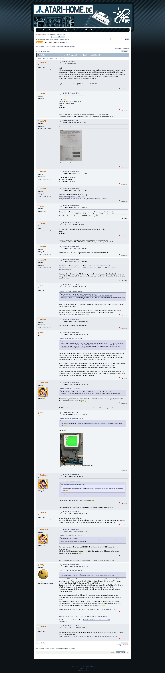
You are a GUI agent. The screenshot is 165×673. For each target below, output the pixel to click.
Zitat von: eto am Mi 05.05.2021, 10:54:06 (70, 388)
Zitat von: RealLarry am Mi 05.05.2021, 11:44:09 (71, 418)
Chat (50, 30)
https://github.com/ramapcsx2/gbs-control (108, 399)
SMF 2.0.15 (75, 666)
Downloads (57, 30)
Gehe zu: (113, 652)
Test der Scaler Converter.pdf (68, 84)
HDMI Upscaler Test (68, 62)
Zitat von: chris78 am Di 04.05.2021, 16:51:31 (71, 338)
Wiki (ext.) (66, 30)
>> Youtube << (63, 621)
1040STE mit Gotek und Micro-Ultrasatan (93, 618)
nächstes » (125, 48)
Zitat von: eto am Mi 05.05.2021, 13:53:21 (70, 481)
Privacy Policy (83, 668)
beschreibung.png (65, 162)
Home (39, 30)
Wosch (42, 93)
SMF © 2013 (82, 666)
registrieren (61, 34)
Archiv (73, 30)
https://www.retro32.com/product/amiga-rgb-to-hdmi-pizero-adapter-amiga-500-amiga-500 (88, 636)
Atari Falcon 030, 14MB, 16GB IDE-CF (69, 618)
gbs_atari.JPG (64, 465)
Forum (45, 30)
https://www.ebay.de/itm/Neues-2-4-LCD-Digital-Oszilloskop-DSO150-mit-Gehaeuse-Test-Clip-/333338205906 (86, 295)
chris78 (43, 62)
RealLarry (44, 383)
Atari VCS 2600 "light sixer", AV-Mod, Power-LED (96, 619)
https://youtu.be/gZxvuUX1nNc (106, 609)
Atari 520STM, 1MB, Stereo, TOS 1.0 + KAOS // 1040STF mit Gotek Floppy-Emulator (83, 616)
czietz (42, 206)
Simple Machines (90, 666)
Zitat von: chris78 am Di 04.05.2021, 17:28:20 (71, 570)
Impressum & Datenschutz (86, 30)
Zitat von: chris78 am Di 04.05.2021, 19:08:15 (71, 291)
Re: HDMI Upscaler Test (71, 93)
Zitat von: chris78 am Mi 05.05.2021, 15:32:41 (71, 535)
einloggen (52, 34)
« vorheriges (118, 48)
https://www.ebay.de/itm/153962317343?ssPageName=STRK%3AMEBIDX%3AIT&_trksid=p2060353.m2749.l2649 (87, 575)
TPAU (42, 565)
